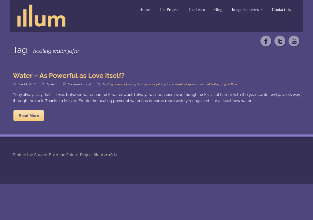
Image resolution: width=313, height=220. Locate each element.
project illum (228, 84)
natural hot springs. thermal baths (195, 84)
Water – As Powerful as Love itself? (69, 75)
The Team (196, 9)
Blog (218, 9)
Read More (29, 115)
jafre (167, 84)
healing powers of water (119, 84)
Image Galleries (247, 9)
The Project (169, 9)
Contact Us (281, 9)
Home (144, 9)
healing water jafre (149, 84)
